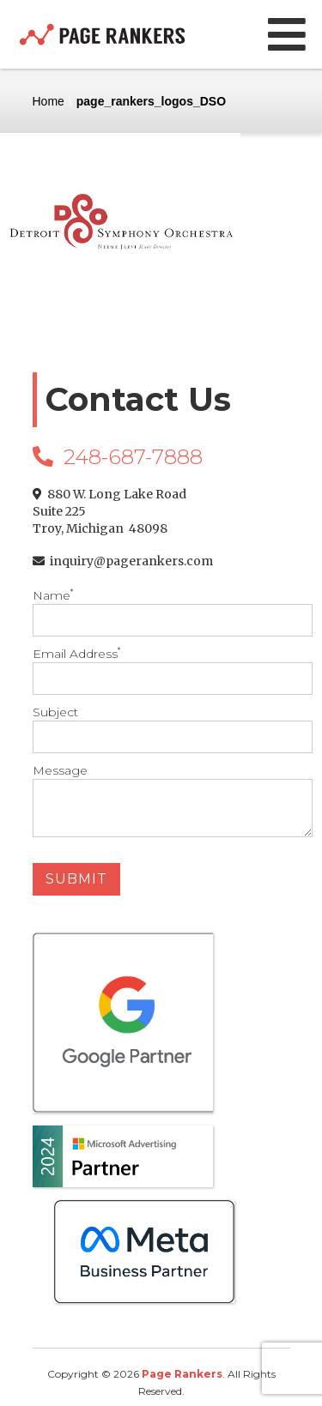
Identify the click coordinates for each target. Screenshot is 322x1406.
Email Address (161, 670)
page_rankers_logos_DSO (151, 101)
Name (161, 612)
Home (48, 101)
